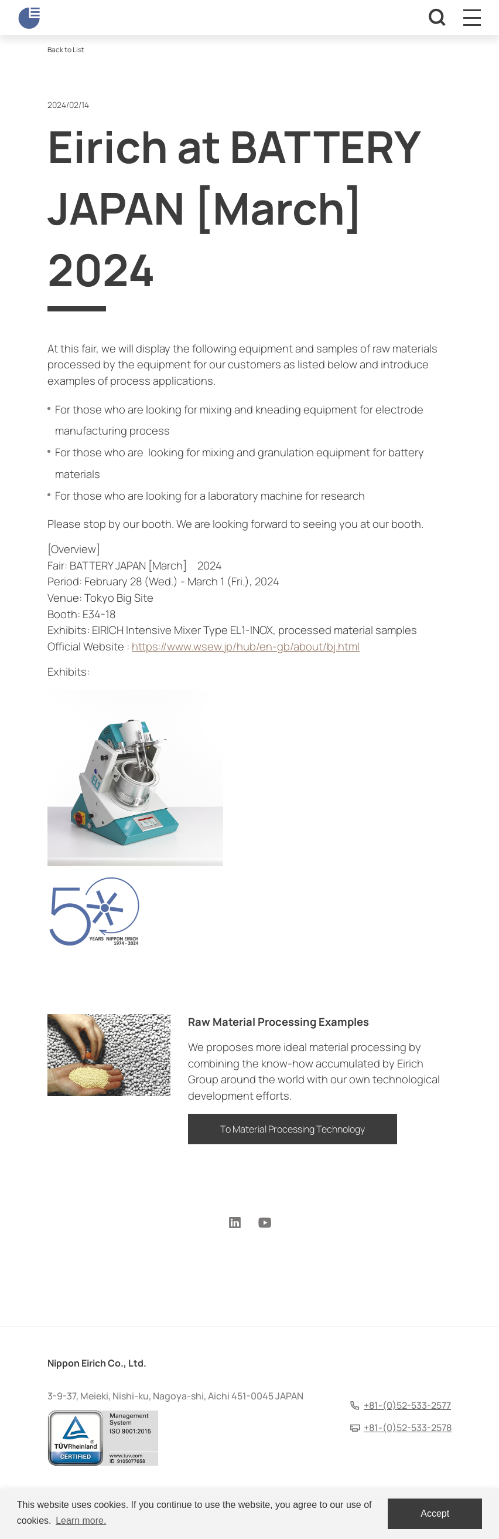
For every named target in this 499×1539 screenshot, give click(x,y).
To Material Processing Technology (292, 1129)
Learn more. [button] (81, 1521)
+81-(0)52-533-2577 (407, 1405)
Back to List (65, 50)
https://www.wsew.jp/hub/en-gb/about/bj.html (246, 646)
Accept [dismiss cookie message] (435, 1513)
